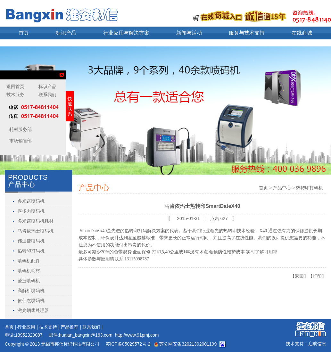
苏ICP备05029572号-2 (127, 344)
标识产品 (66, 33)
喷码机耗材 (29, 270)
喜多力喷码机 (31, 211)
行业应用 (26, 327)
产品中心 (282, 187)
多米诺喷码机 (31, 201)
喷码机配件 (29, 260)
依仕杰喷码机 (31, 300)
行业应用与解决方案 (126, 33)
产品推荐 (70, 327)
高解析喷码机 (31, 290)
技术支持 (48, 327)
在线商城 (302, 33)
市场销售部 (20, 140)
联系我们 (91, 327)
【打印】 (317, 276)
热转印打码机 (31, 250)
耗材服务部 (20, 129)
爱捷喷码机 (29, 280)
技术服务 (15, 94)
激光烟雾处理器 (33, 310)
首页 (24, 33)
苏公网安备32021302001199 (185, 344)
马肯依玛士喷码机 (36, 230)
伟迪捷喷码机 (31, 240)
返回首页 (15, 86)
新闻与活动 (189, 33)
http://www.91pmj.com (137, 335)
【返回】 (299, 276)
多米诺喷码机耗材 (36, 221)
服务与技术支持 (247, 33)
